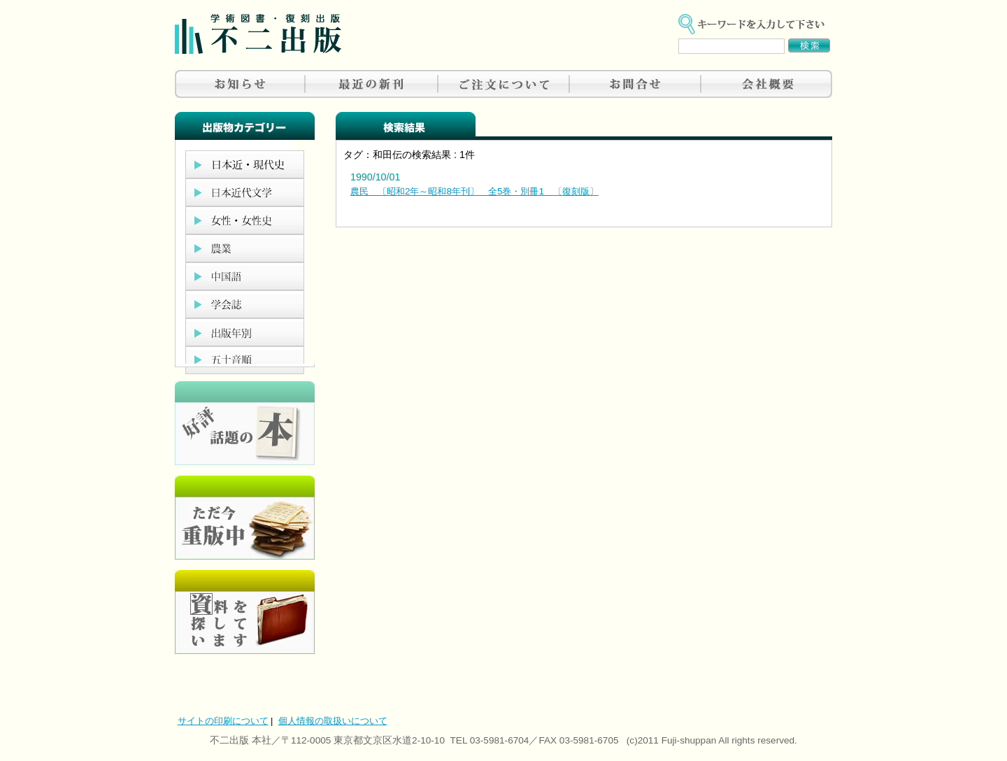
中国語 (244, 276)
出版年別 (244, 332)
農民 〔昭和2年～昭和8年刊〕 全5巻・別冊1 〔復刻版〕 (474, 191)
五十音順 (244, 360)
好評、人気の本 (245, 423)
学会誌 (244, 304)
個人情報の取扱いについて (332, 721)
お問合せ (635, 84)
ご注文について (503, 84)
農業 (244, 248)
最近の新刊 (372, 84)
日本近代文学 (244, 192)
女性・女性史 (244, 220)
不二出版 (258, 34)
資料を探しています (245, 612)
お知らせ (240, 84)
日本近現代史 (244, 164)
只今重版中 (245, 518)
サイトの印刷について (223, 721)
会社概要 (766, 84)
